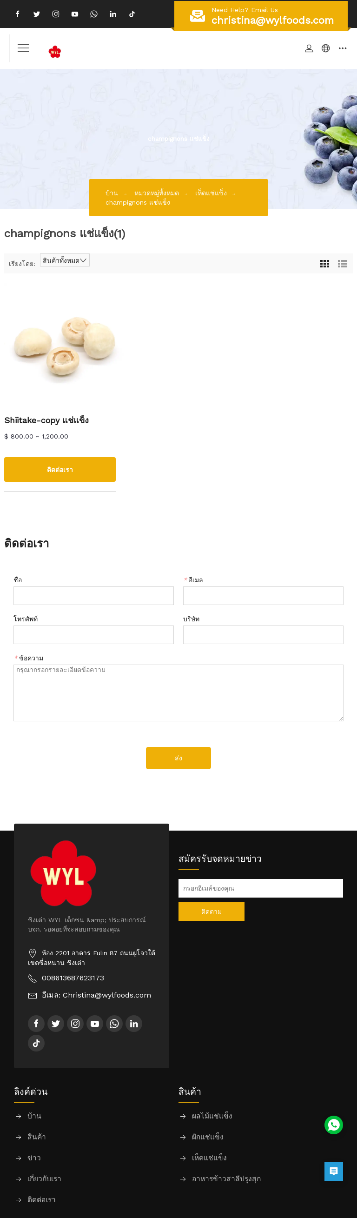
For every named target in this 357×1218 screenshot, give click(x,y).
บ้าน (112, 192)
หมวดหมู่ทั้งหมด (156, 192)
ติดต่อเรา (41, 1200)
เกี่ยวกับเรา (44, 1179)
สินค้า (36, 1137)
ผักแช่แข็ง (208, 1137)
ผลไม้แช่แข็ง (212, 1116)
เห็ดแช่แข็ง (212, 192)
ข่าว (34, 1158)
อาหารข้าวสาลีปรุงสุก (226, 1179)
